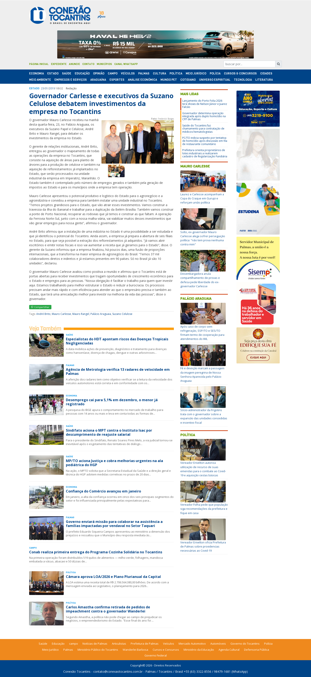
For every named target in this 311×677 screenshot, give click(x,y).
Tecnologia (243, 80)
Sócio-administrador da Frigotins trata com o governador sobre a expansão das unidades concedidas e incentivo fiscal (203, 416)
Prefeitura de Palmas (145, 643)
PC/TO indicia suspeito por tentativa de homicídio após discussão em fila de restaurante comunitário (204, 141)
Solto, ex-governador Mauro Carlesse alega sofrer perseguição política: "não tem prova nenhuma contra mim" (202, 238)
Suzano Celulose (122, 314)
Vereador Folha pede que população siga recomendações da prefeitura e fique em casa (204, 509)
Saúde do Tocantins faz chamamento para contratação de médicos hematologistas (203, 129)
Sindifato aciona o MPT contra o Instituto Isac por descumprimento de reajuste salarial (109, 432)
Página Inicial (39, 64)
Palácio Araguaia (100, 314)
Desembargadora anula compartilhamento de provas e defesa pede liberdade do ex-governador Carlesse (200, 280)
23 (42, 88)
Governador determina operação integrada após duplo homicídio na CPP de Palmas (204, 116)
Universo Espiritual (214, 80)
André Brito (43, 314)
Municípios (104, 64)
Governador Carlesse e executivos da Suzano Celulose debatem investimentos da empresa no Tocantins (101, 103)
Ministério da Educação (199, 650)
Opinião (98, 73)
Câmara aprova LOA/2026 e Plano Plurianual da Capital (113, 576)
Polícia (268, 643)
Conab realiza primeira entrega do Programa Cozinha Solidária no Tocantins (95, 552)
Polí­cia (215, 73)
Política (187, 435)
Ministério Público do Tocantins (98, 650)
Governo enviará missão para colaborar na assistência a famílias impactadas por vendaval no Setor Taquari (114, 523)
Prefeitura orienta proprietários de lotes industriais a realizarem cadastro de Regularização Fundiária (204, 153)
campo (73, 643)
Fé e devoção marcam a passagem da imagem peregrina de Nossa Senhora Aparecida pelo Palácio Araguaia (202, 374)
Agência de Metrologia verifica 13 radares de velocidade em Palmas (118, 371)
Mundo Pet (168, 80)
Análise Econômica (142, 80)
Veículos (128, 73)
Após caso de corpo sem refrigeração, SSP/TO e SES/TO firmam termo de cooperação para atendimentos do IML (202, 333)
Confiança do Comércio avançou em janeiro (103, 491)
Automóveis (218, 643)
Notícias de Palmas (95, 643)
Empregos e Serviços (70, 80)
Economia (36, 73)
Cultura (159, 73)
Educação (82, 73)
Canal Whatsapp (126, 64)
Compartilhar (40, 307)
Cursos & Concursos (240, 73)
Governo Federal (155, 655)
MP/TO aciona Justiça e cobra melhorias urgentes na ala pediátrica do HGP (114, 462)
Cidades (266, 73)
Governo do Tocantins (245, 643)
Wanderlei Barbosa (135, 650)
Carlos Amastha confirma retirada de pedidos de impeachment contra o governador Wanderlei (108, 609)
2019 (52, 88)
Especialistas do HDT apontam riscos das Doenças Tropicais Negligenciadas (117, 341)
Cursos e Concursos (166, 650)
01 (46, 88)
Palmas (143, 73)
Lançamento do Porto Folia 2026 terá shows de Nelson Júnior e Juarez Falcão (204, 104)
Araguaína (98, 80)
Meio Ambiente (40, 80)
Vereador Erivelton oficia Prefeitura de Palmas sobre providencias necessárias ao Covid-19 (203, 546)
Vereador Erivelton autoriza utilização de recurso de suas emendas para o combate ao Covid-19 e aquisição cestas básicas (203, 469)
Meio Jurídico (196, 73)
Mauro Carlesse (61, 314)
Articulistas (119, 643)
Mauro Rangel (80, 314)
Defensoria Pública (256, 650)
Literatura (264, 80)
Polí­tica (176, 73)
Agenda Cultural (229, 650)
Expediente (59, 64)
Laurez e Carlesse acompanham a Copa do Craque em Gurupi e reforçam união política (202, 198)
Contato (88, 64)
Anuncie (74, 64)
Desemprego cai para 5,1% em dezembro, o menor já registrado (112, 402)
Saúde (66, 73)
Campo (112, 73)
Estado (53, 73)
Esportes (116, 80)
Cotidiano (188, 80)
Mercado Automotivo (192, 643)
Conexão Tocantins (76, 671)
